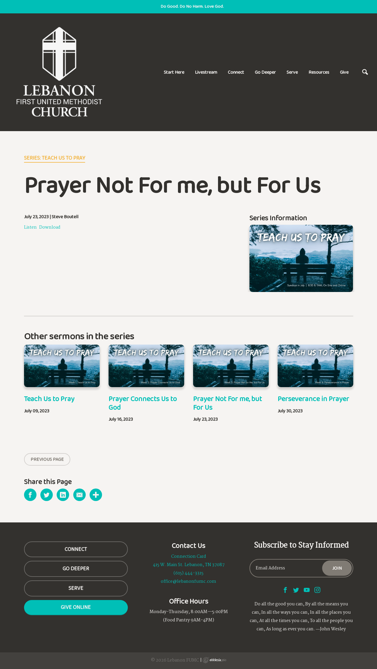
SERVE (76, 588)
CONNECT (76, 549)
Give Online (76, 607)
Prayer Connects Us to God (143, 402)
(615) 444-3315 (188, 573)
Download (50, 227)
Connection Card (188, 556)
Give (344, 72)
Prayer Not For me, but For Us (227, 402)
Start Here (174, 72)
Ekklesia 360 (214, 660)
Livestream (206, 72)
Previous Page (47, 459)
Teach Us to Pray (49, 398)
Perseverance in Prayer (313, 398)
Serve (292, 72)
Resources (318, 72)
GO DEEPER (76, 568)
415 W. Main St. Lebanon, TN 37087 (189, 565)
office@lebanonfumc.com (188, 581)
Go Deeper (265, 72)
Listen (30, 227)
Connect (236, 72)
